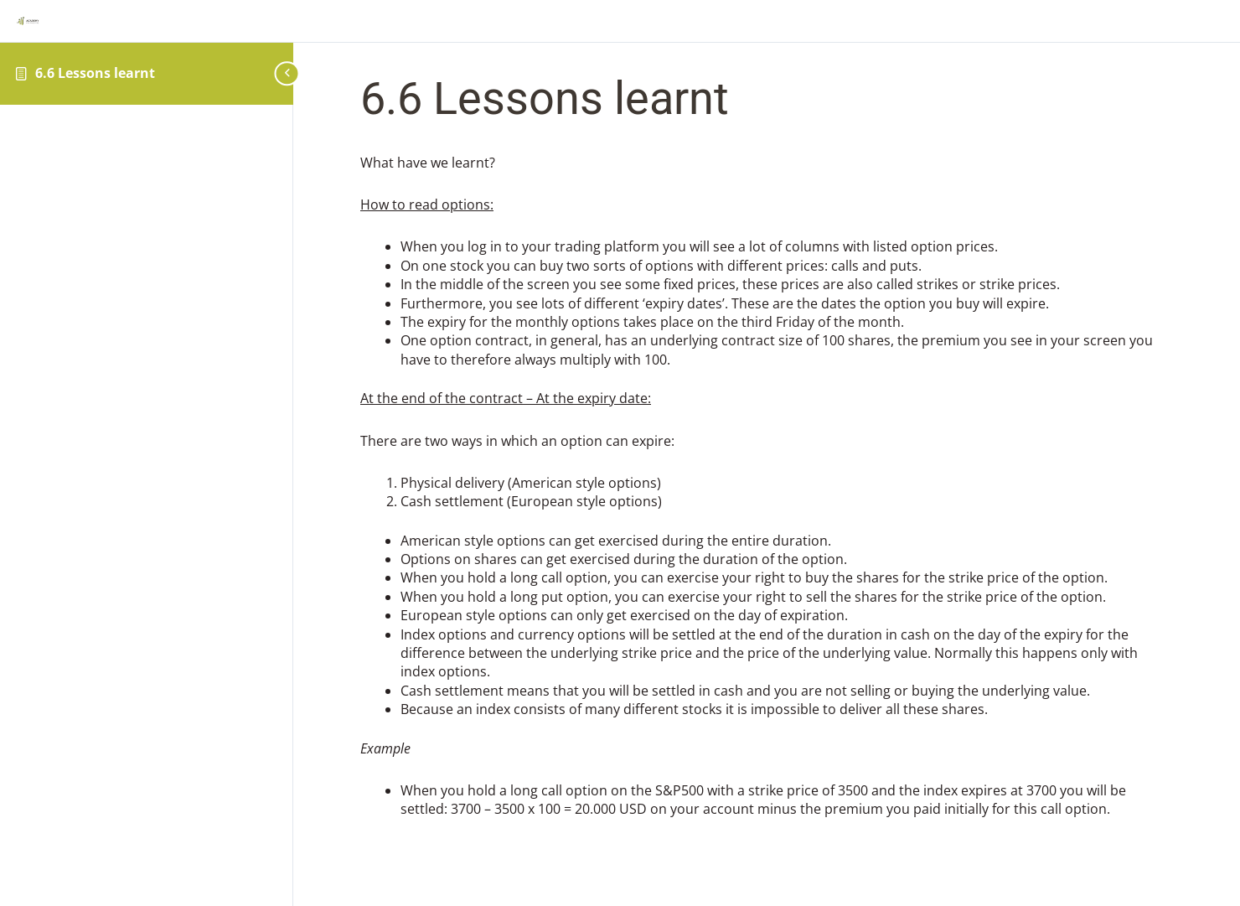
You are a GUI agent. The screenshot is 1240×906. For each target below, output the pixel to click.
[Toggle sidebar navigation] (280, 73)
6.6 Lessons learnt (95, 73)
